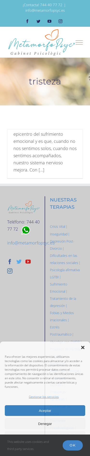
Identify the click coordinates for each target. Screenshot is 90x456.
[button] (82, 347)
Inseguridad (58, 234)
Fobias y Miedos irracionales (62, 316)
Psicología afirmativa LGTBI (65, 273)
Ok (73, 445)
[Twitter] (19, 261)
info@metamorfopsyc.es (45, 10)
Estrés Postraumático (61, 331)
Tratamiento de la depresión (63, 302)
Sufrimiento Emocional (58, 288)
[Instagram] (9, 271)
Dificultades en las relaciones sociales (64, 259)
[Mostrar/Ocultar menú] (79, 42)
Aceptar (45, 411)
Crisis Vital (57, 226)
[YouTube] (28, 261)
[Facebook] (9, 261)
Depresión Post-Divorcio (62, 245)
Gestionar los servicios (44, 397)
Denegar (45, 424)
